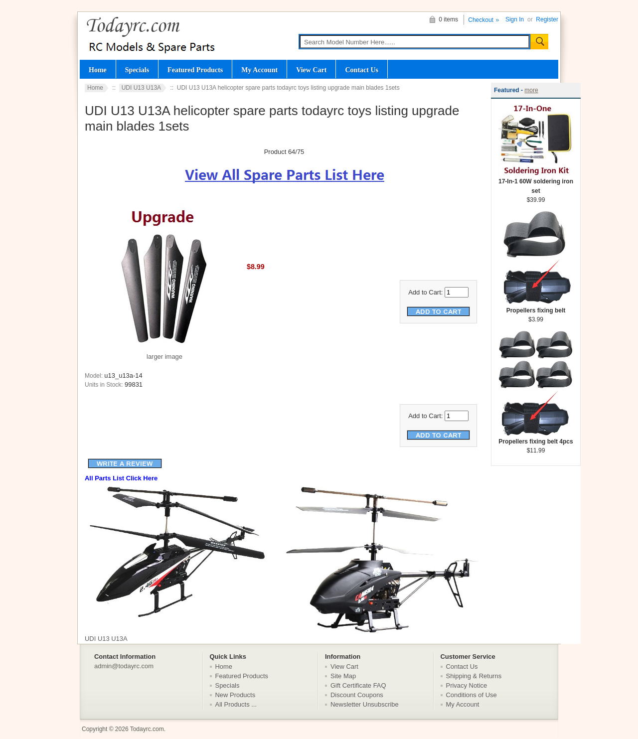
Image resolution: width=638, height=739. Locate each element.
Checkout (480, 19)
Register (547, 19)
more (531, 90)
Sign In (514, 19)
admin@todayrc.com (124, 666)
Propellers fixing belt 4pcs (535, 438)
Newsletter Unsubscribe (364, 704)
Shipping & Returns (474, 676)
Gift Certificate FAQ (358, 685)
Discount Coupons (356, 695)
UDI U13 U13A (141, 87)
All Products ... (236, 704)
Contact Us (361, 70)
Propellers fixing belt (535, 307)
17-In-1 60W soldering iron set (535, 182)
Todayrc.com (147, 729)
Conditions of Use (471, 695)
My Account (259, 70)
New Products (235, 695)
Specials (137, 70)
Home (98, 70)
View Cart (311, 70)
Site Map (343, 676)
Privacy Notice (466, 685)
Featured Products (195, 70)
